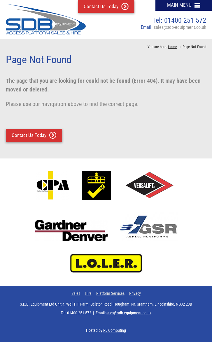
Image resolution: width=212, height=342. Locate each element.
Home (172, 47)
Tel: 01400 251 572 (179, 20)
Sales (75, 293)
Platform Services (110, 293)
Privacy (135, 293)
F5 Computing (114, 330)
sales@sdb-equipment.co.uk (128, 313)
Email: (173, 27)
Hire (88, 293)
